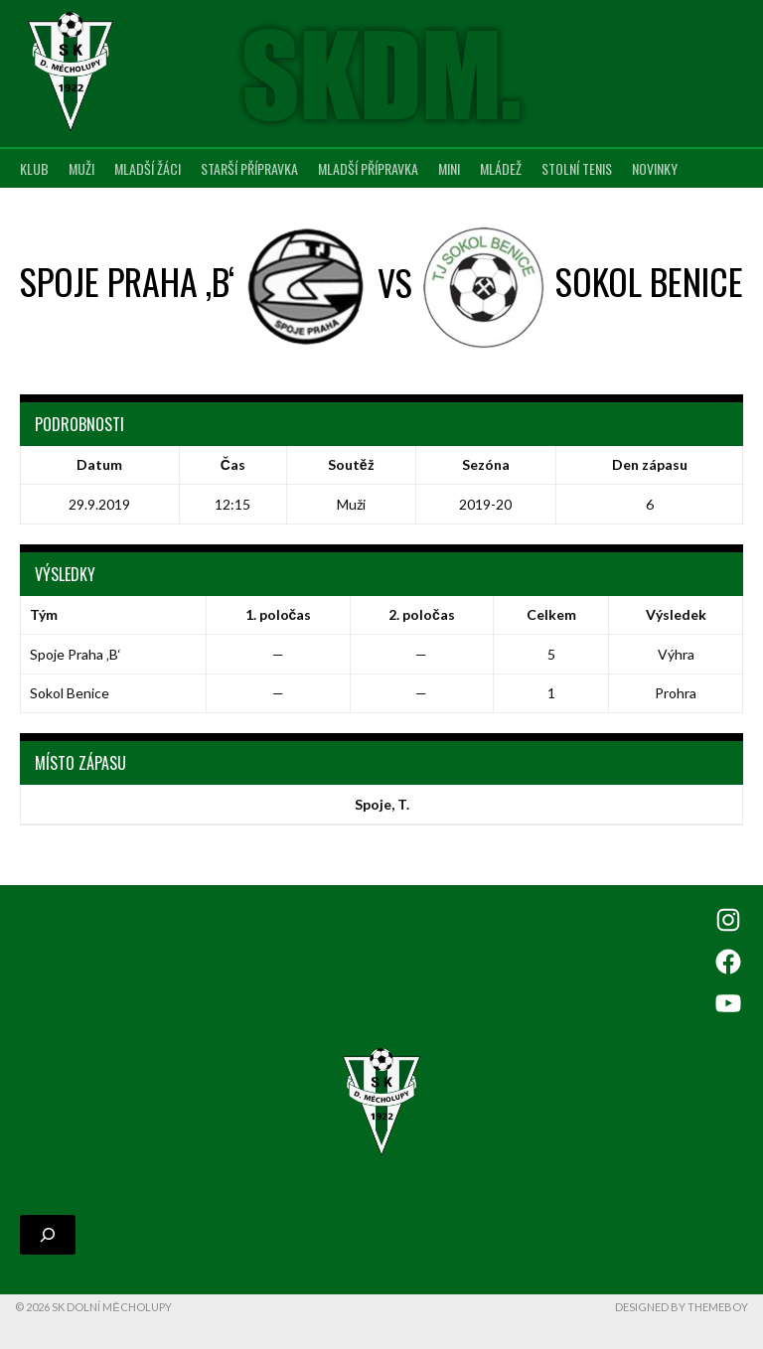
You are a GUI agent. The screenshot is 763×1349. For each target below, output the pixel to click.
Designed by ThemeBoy (681, 1306)
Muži (81, 168)
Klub (34, 168)
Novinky (655, 168)
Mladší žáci (147, 168)
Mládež (501, 168)
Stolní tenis (576, 168)
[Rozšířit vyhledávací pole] (48, 1235)
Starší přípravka (249, 168)
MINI (449, 168)
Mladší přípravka (368, 168)
